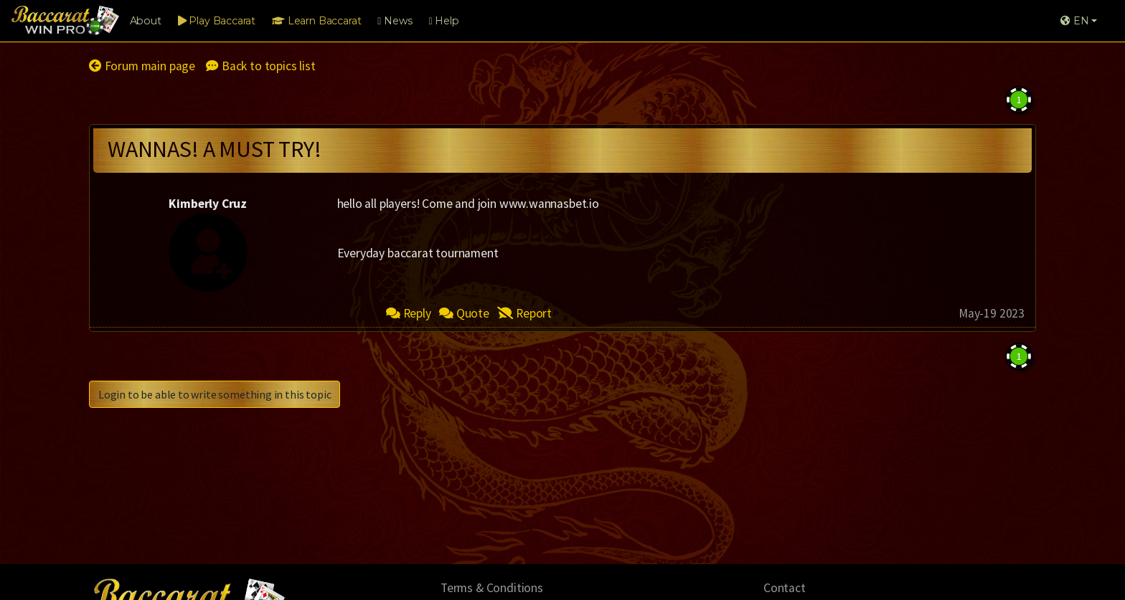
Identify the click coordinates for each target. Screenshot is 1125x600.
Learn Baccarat (316, 20)
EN (1074, 20)
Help (443, 20)
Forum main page (142, 66)
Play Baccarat (216, 20)
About (145, 20)
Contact (784, 588)
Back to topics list (260, 66)
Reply (408, 313)
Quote (464, 313)
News (394, 20)
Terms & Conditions (492, 588)
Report (524, 313)
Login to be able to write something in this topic (214, 394)
